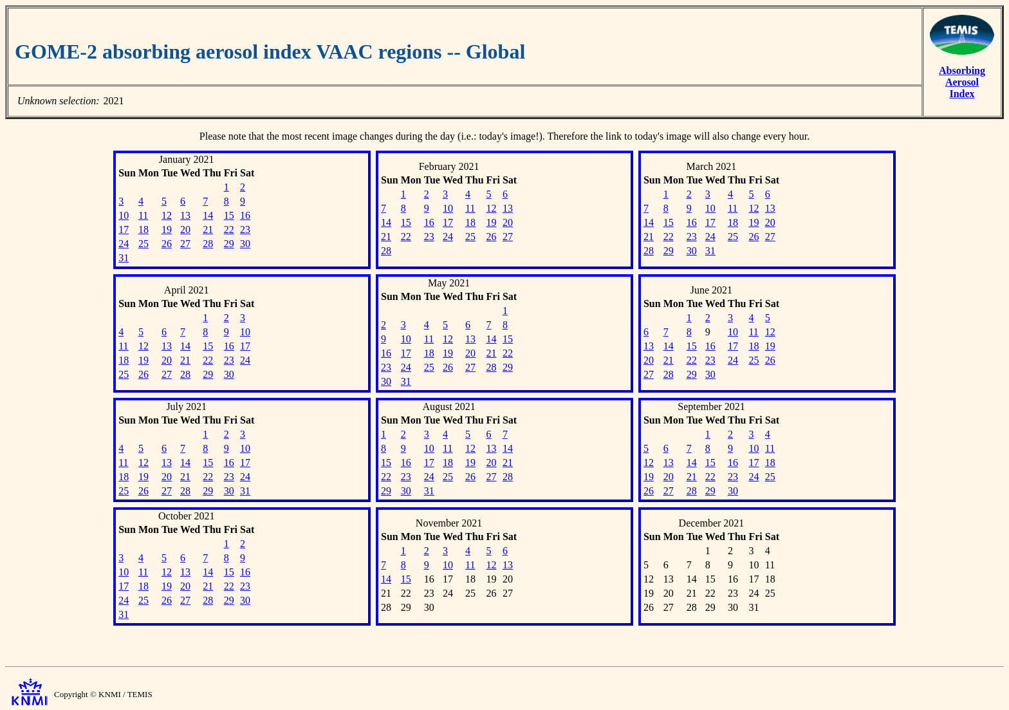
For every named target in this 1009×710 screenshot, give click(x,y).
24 (123, 243)
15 (229, 215)
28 (208, 243)
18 (143, 229)
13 (185, 215)
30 (245, 243)
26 (167, 243)
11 (143, 215)
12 (167, 215)
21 (208, 229)
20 (185, 229)
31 (123, 257)
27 (185, 243)
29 (229, 243)
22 (229, 229)
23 (245, 229)
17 (123, 229)
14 (208, 215)
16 (245, 215)
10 (123, 215)
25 (143, 243)
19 (167, 229)
